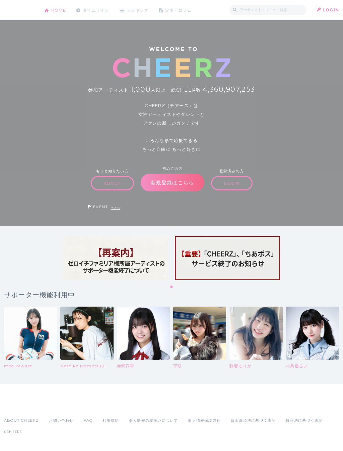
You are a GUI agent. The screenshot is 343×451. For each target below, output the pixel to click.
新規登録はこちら (172, 182)
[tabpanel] (115, 258)
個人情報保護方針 (204, 420)
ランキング (138, 9)
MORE (115, 207)
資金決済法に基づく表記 (253, 420)
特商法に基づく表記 (304, 420)
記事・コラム (179, 9)
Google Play (55, 406)
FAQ (88, 420)
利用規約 (110, 420)
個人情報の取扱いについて (153, 420)
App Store (19, 406)
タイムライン (96, 9)
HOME (58, 9)
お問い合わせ (61, 420)
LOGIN (331, 9)
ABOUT (112, 183)
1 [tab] (172, 287)
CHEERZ (19, 10)
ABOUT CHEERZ (21, 420)
